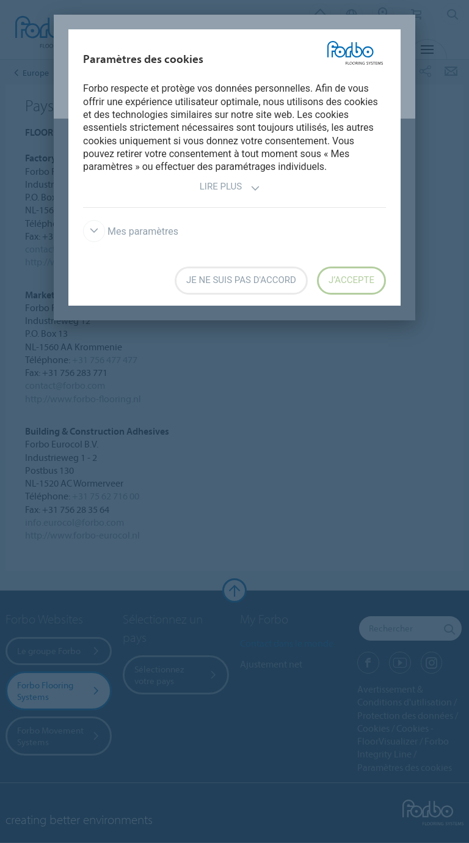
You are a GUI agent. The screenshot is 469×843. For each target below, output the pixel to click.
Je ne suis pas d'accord (241, 279)
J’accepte (351, 279)
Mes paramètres (130, 231)
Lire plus (230, 188)
